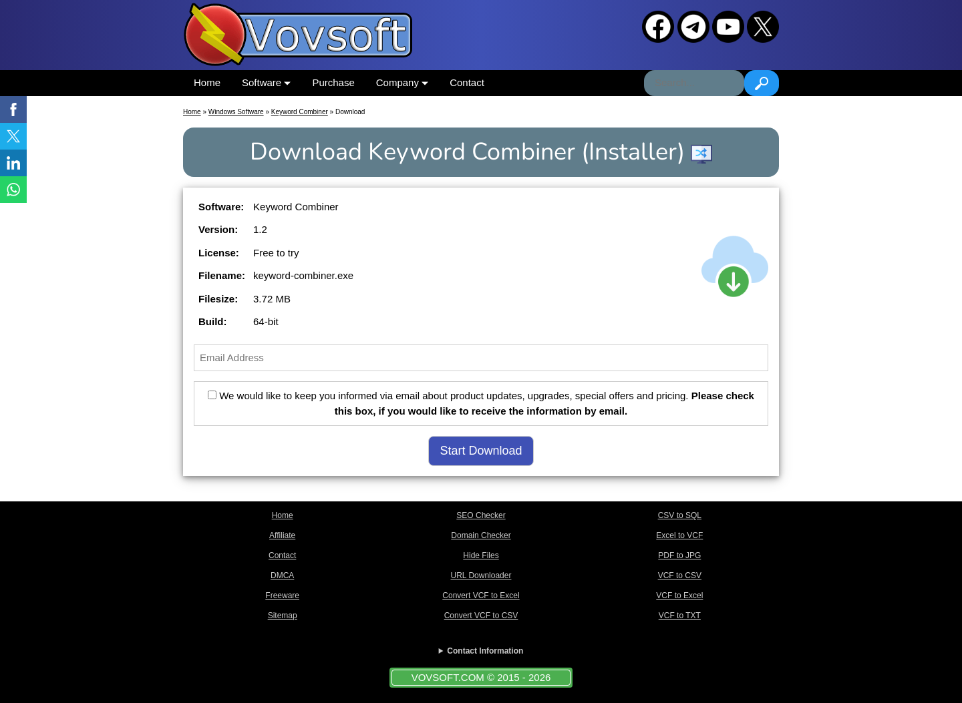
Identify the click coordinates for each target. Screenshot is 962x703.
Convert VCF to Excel (480, 595)
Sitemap (282, 615)
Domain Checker (480, 535)
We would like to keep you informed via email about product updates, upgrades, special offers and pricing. (481, 403)
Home (207, 82)
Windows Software (236, 111)
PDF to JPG (679, 555)
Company (402, 82)
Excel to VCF (679, 535)
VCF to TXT (680, 615)
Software (266, 82)
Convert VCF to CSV (481, 615)
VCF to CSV (679, 575)
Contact (467, 82)
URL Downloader (481, 575)
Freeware (282, 595)
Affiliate (282, 535)
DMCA (282, 575)
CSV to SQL (679, 515)
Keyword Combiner (299, 111)
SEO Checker (480, 515)
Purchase (333, 82)
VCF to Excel (679, 595)
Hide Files (480, 555)
